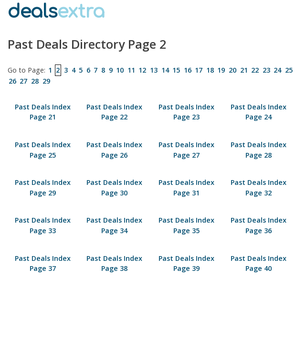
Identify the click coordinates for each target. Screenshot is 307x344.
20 (232, 70)
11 (131, 70)
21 (244, 70)
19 (221, 70)
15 (176, 70)
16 (187, 70)
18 (210, 70)
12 (142, 70)
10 (120, 70)
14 (165, 70)
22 (255, 70)
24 (277, 70)
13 (154, 70)
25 (289, 70)
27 (23, 81)
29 (46, 81)
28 (35, 81)
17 (198, 70)
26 (12, 81)
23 (266, 70)
